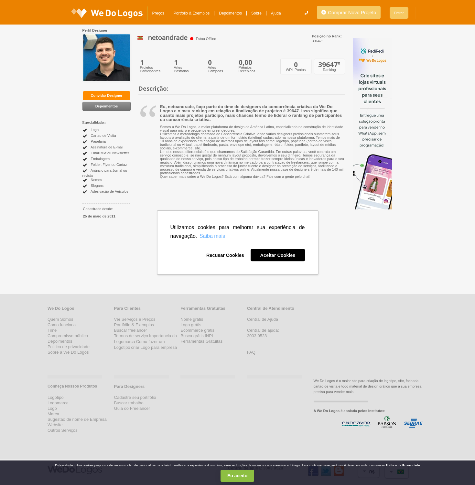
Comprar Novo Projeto (348, 12)
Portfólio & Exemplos (192, 13)
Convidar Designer (107, 95)
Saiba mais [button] (212, 236)
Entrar (399, 13)
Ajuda (276, 13)
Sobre (256, 13)
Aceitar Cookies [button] (278, 255)
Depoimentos (230, 13)
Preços (158, 13)
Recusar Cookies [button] (225, 255)
